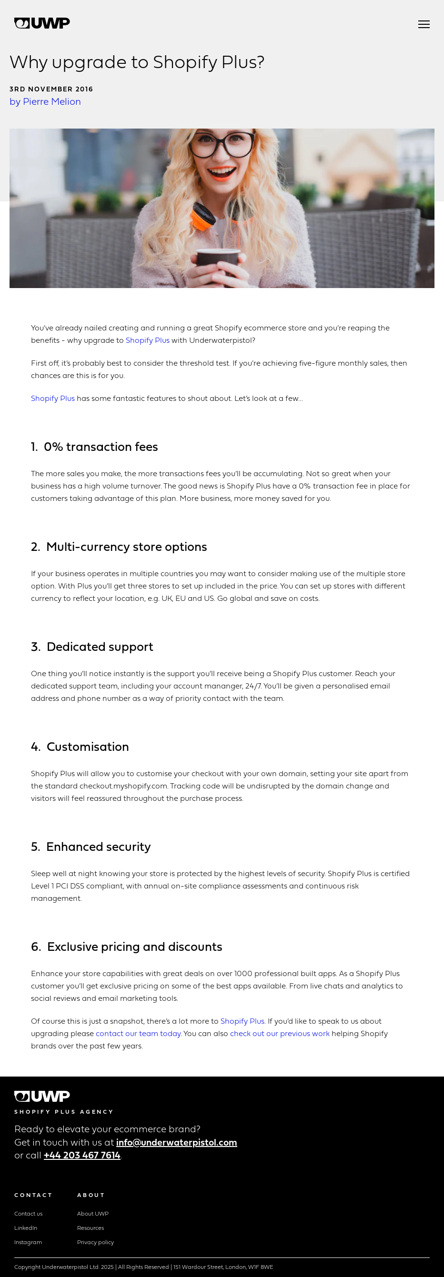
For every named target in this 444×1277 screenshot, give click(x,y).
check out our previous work (281, 1034)
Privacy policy (95, 1242)
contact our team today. (139, 1034)
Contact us (28, 1214)
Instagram (28, 1242)
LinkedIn (25, 1228)
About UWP (93, 1214)
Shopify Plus (148, 341)
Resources (90, 1228)
